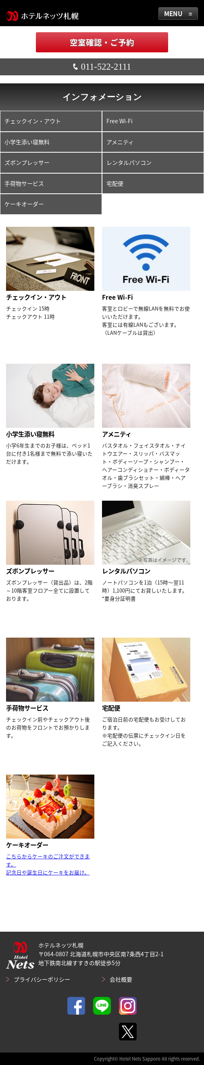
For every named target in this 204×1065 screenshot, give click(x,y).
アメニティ (120, 142)
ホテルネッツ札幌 (42, 13)
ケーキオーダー (24, 204)
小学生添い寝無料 (27, 142)
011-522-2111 (102, 67)
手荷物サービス (24, 183)
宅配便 (114, 183)
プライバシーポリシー (42, 979)
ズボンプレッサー (27, 162)
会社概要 (121, 979)
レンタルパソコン (129, 162)
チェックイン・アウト (32, 121)
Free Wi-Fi (119, 121)
